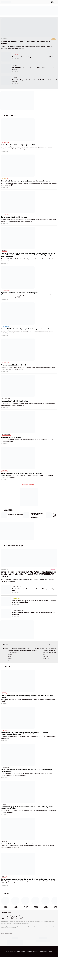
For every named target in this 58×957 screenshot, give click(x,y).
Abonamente (12, 951)
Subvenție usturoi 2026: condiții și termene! (14, 217)
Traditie (15, 77)
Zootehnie (53, 38)
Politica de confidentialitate (32, 951)
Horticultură (53, 569)
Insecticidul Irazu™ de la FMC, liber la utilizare (15, 401)
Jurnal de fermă (16, 598)
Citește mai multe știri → (29, 484)
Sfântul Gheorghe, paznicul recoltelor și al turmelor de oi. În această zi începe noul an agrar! (28, 879)
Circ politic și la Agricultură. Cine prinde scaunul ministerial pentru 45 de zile (33, 57)
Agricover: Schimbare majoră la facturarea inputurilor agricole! (19, 293)
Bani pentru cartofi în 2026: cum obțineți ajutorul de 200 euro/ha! (20, 145)
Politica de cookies (21, 951)
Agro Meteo (4, 841)
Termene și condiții (43, 951)
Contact (50, 951)
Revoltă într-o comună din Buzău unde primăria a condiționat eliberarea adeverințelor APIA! (37, 515)
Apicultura (4, 250)
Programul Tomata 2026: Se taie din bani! (13, 365)
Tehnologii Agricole (6, 398)
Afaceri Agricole (5, 767)
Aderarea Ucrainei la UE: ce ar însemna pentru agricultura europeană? (21, 473)
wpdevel (31, 952)
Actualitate (15, 54)
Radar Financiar (5, 142)
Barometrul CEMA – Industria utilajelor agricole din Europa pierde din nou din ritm (25, 329)
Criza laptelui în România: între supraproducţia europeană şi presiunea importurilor (25, 181)
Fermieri (15, 65)
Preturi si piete (16, 586)
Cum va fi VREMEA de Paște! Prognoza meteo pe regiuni (17, 844)
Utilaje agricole (5, 326)
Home (7, 951)
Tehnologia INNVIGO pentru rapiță (11, 437)
